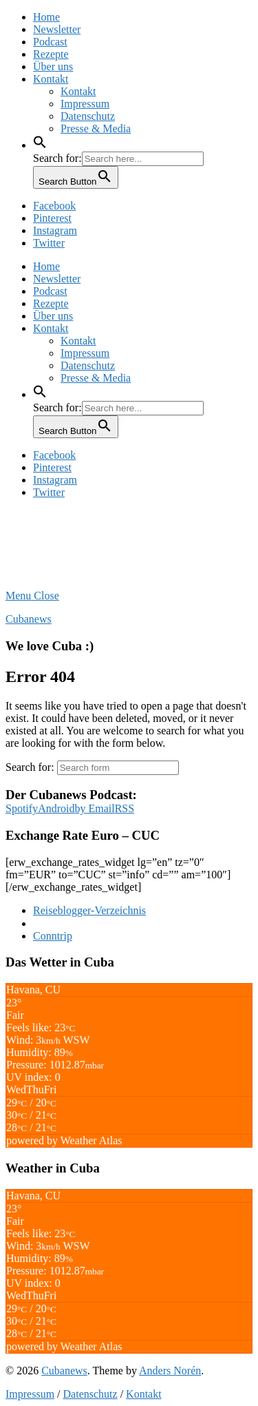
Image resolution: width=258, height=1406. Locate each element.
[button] (40, 145)
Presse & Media (96, 128)
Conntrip (52, 936)
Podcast (50, 42)
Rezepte (51, 54)
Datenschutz (88, 116)
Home (46, 17)
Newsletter (56, 29)
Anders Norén (170, 1370)
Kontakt (51, 79)
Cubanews (29, 619)
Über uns (53, 66)
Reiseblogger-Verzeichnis (89, 910)
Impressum (85, 104)
